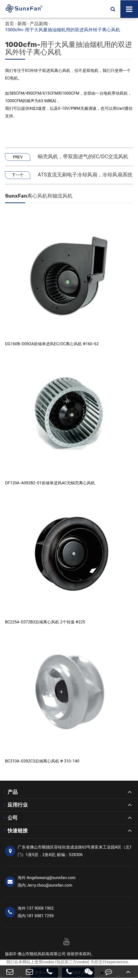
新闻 (21, 23)
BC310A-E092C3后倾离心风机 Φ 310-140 (42, 761)
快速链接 (18, 831)
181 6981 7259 (36, 915)
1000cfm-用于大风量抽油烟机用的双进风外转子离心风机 (62, 29)
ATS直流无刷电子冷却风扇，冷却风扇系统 (85, 175)
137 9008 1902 (36, 908)
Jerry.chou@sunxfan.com (45, 885)
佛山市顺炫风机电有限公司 (41, 953)
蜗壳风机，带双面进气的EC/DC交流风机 (83, 156)
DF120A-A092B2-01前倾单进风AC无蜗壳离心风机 (50, 483)
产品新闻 (39, 23)
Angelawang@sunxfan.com (47, 877)
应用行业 (18, 805)
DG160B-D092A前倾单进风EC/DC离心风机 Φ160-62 (52, 343)
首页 (9, 23)
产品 (13, 792)
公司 (13, 818)
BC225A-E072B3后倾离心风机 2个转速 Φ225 (45, 622)
